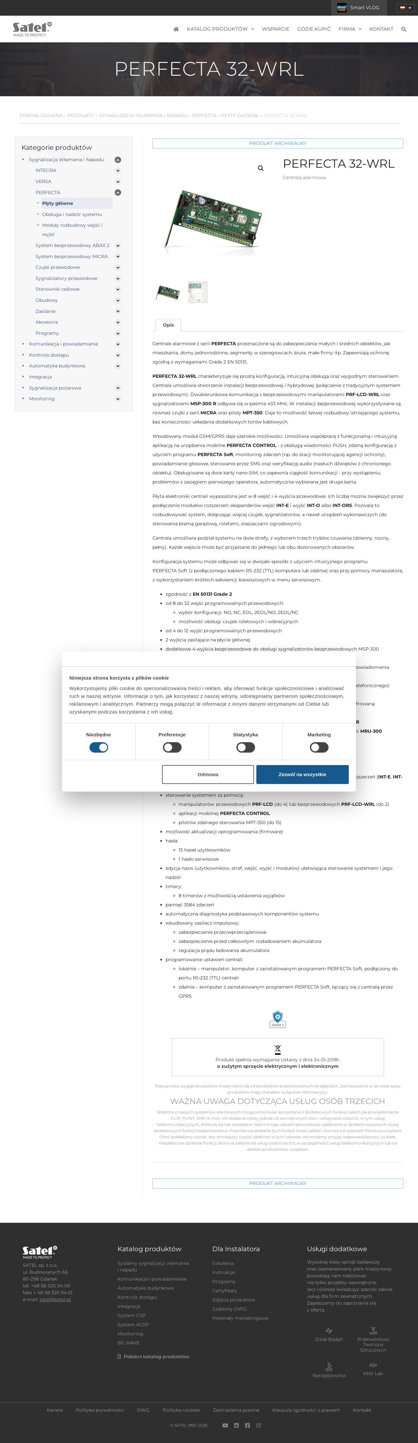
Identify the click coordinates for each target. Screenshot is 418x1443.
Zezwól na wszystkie (302, 774)
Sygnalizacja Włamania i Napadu (143, 115)
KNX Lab (373, 1373)
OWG (143, 1410)
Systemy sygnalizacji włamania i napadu (153, 1266)
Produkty (81, 115)
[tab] (168, 325)
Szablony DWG (229, 1309)
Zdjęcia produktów (233, 1300)
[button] (261, 168)
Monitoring (42, 399)
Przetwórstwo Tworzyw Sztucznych (373, 1344)
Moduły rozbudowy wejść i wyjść (72, 229)
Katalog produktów (220, 29)
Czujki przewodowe (58, 267)
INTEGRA (46, 170)
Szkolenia (223, 1263)
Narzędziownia (329, 1375)
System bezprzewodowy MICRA (72, 256)
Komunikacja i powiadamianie (63, 344)
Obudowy (47, 300)
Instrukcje (223, 1272)
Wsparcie (275, 29)
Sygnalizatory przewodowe (66, 278)
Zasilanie (46, 311)
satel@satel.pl (55, 1299)
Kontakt (381, 29)
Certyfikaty (224, 1291)
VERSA (43, 181)
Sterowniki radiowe (57, 289)
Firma (350, 29)
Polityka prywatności (100, 1410)
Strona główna (41, 115)
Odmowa (208, 774)
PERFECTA (204, 115)
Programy (47, 333)
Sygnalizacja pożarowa (55, 388)
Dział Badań (329, 1339)
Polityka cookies (181, 1410)
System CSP (132, 1315)
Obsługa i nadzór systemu (72, 214)
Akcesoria (47, 322)
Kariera (55, 1410)
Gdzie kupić (314, 29)
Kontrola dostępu (49, 355)
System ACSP (133, 1325)
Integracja (40, 377)
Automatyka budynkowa (57, 366)
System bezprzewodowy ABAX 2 (72, 245)
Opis (168, 325)
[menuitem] (406, 8)
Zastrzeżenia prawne (236, 1410)
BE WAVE (128, 1343)
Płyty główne (240, 115)
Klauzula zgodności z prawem (306, 1410)
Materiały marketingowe (240, 1318)
